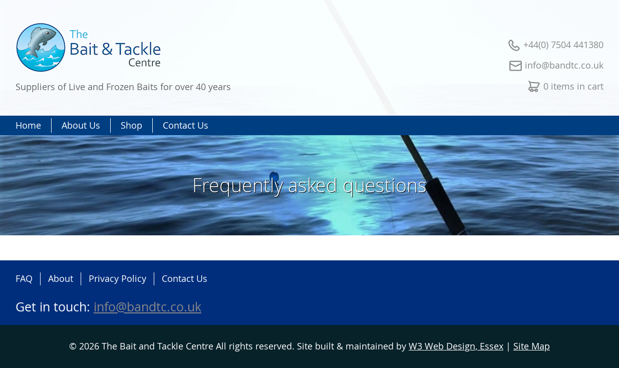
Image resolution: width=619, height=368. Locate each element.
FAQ (24, 278)
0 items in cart (573, 86)
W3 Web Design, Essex (456, 346)
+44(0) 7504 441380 (563, 45)
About (60, 278)
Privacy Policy (117, 278)
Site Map (531, 346)
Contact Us (184, 278)
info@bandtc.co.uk (564, 65)
